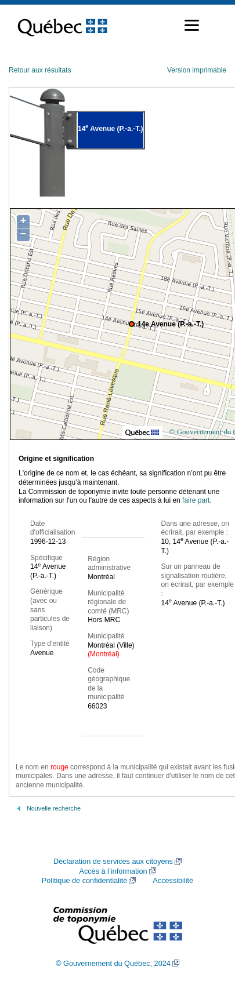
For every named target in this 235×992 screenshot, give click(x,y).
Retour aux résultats (40, 70)
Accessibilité (173, 881)
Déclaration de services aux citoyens (113, 861)
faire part (195, 500)
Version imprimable (196, 70)
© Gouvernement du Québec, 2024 (113, 964)
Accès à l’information (113, 871)
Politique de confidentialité (84, 881)
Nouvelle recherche (54, 808)
